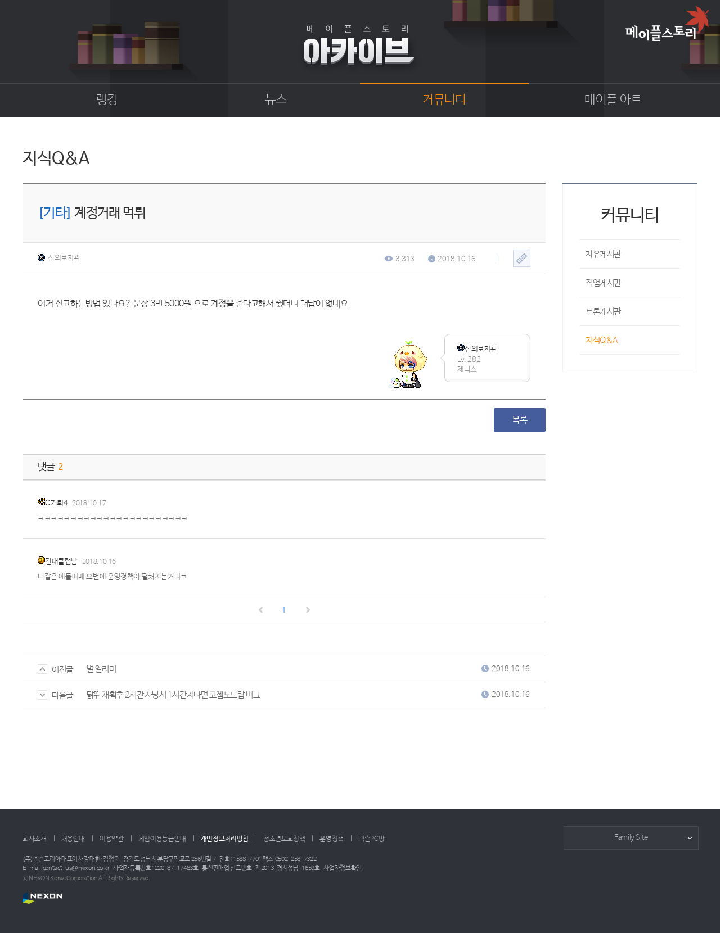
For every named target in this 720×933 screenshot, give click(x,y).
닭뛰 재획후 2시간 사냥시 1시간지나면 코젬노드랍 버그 (173, 695)
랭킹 (107, 100)
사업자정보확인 (342, 868)
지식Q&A (602, 340)
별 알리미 (101, 669)
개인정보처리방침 (225, 839)
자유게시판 (603, 254)
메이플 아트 (612, 100)
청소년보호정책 (284, 839)
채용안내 (73, 839)
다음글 (55, 695)
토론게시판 (603, 311)
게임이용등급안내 (162, 839)
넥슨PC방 (371, 839)
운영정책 (332, 839)
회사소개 (34, 839)
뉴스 (276, 100)
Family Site (631, 838)
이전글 (55, 669)
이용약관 (112, 839)
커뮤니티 (444, 100)
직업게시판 (603, 283)
